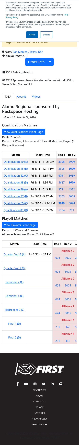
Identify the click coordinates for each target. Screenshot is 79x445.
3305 (62, 162)
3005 (72, 196)
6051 (62, 175)
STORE (39, 413)
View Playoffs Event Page (20, 225)
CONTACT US (39, 401)
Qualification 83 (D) (16, 210)
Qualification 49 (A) (16, 189)
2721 (62, 189)
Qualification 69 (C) (16, 203)
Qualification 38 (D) (16, 182)
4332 (72, 189)
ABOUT (39, 395)
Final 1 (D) (14, 323)
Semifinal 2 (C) (14, 282)
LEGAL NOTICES (39, 424)
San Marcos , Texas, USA (28, 52)
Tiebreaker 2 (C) (15, 310)
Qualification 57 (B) (16, 196)
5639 (72, 175)
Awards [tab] (21, 96)
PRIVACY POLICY (39, 418)
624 (57, 258)
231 (72, 210)
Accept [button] (32, 35)
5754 (62, 210)
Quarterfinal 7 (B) (14, 268)
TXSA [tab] (8, 96)
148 (68, 327)
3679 (72, 169)
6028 (72, 203)
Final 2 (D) (14, 337)
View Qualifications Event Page (23, 132)
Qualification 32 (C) (16, 175)
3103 (62, 196)
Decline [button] (46, 35)
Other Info (38, 62)
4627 (62, 182)
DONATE (39, 407)
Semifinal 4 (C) (14, 296)
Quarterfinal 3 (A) (14, 254)
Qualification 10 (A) (16, 162)
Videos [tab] (36, 96)
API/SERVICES (39, 390)
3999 (72, 162)
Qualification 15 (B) (16, 169)
